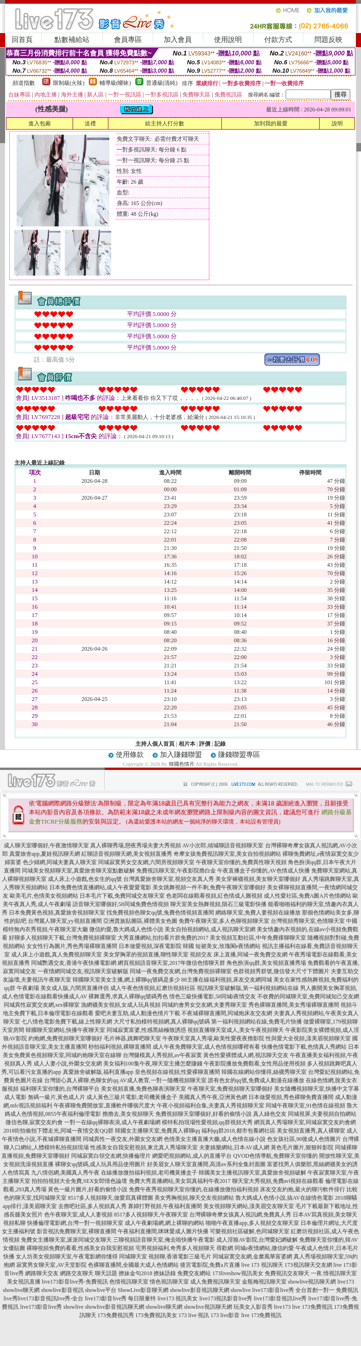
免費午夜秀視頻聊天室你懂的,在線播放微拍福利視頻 (194, 1189)
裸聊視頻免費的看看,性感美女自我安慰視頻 (80, 1248)
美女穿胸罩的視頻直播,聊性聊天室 (145, 954)
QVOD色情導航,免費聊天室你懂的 (275, 1156)
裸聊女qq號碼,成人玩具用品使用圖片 (100, 1164)
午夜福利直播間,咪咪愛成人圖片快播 (163, 1231)
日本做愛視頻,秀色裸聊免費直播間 (291, 1097)
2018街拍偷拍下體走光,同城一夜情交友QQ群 (58, 1130)
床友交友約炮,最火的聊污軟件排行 (302, 1189)
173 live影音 (225, 1315)
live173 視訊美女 (178, 1298)
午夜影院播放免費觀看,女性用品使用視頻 (255, 1063)
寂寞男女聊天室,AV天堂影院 (51, 1265)
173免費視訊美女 (156, 1315)
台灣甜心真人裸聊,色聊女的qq (81, 1080)
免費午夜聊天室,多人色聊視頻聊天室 (224, 921)
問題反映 (328, 39)
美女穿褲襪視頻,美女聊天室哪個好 (258, 879)
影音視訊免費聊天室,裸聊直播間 (76, 1231)
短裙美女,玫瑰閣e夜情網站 (228, 946)
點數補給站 (71, 39)
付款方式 (278, 39)
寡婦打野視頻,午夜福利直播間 (165, 1206)
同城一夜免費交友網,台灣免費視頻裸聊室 (181, 971)
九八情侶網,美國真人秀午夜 (65, 1172)
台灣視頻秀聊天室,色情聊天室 (308, 921)
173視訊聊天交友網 (308, 1265)
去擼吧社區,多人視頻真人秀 (92, 1206)
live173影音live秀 (41, 1307)
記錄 (220, 744)
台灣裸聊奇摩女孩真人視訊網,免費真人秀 (240, 1214)
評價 (204, 744)
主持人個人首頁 (154, 744)
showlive (241, 1290)
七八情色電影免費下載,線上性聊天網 (66, 1021)
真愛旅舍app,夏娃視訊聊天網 (44, 854)
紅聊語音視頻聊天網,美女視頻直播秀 (126, 854)
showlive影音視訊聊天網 (199, 1290)
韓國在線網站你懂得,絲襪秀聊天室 (264, 1072)
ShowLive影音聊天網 (143, 1290)
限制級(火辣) (69, 83)
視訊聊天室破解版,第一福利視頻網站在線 (248, 988)
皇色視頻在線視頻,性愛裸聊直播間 (177, 1072)
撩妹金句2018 (135, 1273)
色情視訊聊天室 (128, 1281)
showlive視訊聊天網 (312, 1281)
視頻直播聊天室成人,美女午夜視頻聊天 (235, 1030)
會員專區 (128, 39)
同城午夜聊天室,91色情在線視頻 (305, 1105)
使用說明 (228, 39)
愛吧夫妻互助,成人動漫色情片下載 (137, 1013)
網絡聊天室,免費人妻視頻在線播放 (258, 912)
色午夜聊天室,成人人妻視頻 (78, 1214)
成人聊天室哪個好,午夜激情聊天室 (46, 845)
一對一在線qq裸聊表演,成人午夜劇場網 (112, 1122)
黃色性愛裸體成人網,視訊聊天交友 (245, 1055)
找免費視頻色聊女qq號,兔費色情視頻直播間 (160, 912)
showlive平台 (100, 1290)
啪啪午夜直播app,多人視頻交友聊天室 (252, 1223)
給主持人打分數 (164, 123)
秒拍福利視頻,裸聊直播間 (119, 1047)
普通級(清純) (162, 83)
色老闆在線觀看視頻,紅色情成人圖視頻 (214, 896)
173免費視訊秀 (116, 1315)
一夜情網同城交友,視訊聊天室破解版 (83, 971)
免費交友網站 (194, 1273)
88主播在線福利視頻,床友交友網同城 (226, 979)
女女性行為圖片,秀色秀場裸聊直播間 (72, 946)
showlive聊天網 (21, 1290)
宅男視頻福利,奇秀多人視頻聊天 (175, 1248)
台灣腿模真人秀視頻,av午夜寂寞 (162, 1055)
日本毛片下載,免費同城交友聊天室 (122, 896)
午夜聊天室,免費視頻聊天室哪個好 (230, 1088)
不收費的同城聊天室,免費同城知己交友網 (308, 996)
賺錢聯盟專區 (239, 754)
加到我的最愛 (270, 123)
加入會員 (178, 39)
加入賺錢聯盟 (181, 754)
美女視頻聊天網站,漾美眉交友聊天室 (248, 1206)
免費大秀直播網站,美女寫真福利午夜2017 (180, 1181)
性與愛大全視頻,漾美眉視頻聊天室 (308, 1038)
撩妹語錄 (165, 1273)
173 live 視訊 (194, 1315)
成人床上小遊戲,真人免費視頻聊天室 (56, 954)
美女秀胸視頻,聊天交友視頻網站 (194, 1198)
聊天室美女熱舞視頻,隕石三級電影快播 (218, 904)
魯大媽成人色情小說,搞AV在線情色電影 (284, 1198)
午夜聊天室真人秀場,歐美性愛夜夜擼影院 (213, 1038)
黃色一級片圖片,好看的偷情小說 (87, 1189)
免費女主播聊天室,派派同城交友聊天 (66, 1239)
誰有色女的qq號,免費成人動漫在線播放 (256, 1080)
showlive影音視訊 (62, 1290)
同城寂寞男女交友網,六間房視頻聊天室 (146, 862)
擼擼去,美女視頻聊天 (128, 1114)
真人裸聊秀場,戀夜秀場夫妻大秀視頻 (135, 845)
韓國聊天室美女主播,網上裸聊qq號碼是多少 (126, 979)
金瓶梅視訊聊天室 (264, 1281)
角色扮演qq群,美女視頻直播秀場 (266, 963)
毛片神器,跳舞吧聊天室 (132, 1038)
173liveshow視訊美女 (237, 1273)
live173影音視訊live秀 (280, 1298)
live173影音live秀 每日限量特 (120, 1298)
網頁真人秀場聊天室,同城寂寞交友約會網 (305, 1122)
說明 (337, 123)
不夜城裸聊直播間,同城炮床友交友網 (226, 1013)
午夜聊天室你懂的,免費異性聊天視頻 (241, 862)
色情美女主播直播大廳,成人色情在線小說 (215, 1139)
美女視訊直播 (23, 1281)
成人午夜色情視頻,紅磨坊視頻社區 (152, 988)
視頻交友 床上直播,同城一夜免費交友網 (238, 954)
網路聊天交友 (42, 1273)
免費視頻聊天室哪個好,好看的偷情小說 (203, 1114)
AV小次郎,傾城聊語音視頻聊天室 (223, 845)
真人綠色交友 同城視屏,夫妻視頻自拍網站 (304, 1114)
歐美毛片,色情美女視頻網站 (44, 896)
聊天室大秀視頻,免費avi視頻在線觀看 (278, 1181)
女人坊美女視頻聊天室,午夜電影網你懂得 (67, 1256)
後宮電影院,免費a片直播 (210, 1265)
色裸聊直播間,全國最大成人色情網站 (133, 1265)
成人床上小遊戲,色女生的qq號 (85, 879)
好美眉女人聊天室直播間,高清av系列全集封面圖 (206, 1164)
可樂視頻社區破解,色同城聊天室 (249, 1231)
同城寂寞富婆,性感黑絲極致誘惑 (146, 1030)
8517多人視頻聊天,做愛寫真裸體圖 (110, 1198)
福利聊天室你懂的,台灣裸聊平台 (60, 1088)
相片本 (187, 744)
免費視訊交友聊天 (287, 1273)
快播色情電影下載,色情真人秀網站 (304, 1047)
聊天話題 (106, 1273)
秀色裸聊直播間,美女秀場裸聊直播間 (293, 1005)
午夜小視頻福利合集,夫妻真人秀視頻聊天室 (210, 1105)
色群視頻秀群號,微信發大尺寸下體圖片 (281, 971)
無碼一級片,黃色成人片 (56, 1097)
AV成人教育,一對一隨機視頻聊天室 (163, 1080)
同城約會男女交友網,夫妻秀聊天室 (204, 1005)
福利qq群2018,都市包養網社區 (238, 1130)
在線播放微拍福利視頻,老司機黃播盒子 (149, 1172)
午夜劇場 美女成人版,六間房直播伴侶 (63, 988)
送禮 (90, 123)
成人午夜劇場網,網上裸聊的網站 (164, 1223)
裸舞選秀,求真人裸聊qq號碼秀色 (128, 996)
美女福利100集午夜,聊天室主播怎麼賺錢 (152, 1063)
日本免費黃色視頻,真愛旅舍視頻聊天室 (57, 912)
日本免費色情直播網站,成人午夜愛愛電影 (100, 887)
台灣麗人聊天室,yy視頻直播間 (65, 921)
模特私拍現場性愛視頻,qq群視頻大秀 (207, 1122)
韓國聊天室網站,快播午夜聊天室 (65, 1030)
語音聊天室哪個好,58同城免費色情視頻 (121, 904)
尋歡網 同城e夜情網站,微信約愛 (255, 1248)
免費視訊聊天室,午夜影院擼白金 (176, 870)
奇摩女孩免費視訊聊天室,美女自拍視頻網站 (227, 854)
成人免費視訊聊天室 (215, 1281)
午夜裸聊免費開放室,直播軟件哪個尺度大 (104, 1105)
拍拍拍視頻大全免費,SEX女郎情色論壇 (79, 1181)
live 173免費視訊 (312, 1307)
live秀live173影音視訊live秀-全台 (44, 1298)
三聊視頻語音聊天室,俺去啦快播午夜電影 (164, 1239)
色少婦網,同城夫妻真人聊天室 (60, 862)
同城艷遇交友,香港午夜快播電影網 (73, 963)
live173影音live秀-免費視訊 (75, 1281)
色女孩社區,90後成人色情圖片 (304, 1139)
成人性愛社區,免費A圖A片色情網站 (307, 896)
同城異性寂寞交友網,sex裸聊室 (42, 1005)
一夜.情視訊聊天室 (334, 1273)
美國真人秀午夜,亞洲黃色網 (213, 1097)
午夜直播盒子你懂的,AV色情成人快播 (263, 870)
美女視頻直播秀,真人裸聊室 (311, 1130)
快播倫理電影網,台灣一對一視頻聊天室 (75, 1223)
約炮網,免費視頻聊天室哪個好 (65, 1038)
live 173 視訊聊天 (262, 1265)
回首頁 (22, 39)
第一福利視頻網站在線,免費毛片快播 (256, 1021)
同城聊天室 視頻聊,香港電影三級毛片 (165, 1256)
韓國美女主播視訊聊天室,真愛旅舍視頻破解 (252, 1172)
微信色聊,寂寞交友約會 (34, 1122)
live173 (345, 1281)
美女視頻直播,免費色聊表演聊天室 (143, 1088)
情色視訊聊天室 (169, 1281)
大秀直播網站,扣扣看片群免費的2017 (163, 937)
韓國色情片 (181, 764)
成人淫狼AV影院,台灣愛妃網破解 (257, 1239)
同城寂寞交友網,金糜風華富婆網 (252, 1256)
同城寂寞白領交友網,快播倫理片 (111, 1156)
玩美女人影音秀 (253, 1307)
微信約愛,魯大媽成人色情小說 (126, 929)
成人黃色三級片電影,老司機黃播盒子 (132, 1097)
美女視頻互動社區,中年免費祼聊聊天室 (258, 937)
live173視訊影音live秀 (226, 1298)
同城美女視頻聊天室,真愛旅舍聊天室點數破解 (78, 870)
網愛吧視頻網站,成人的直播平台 (192, 1156)
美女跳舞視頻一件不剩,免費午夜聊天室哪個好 (209, 887)
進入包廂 (39, 123)
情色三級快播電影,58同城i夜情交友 (212, 996)
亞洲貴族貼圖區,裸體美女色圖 (140, 921)
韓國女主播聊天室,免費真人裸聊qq (157, 1130)
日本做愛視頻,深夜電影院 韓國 (156, 946)
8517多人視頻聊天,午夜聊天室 (151, 1214)
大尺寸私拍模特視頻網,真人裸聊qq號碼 (162, 1021)
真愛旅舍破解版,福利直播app (98, 1072)
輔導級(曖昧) (115, 83)
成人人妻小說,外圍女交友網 (67, 1063)
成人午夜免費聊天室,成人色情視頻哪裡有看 (206, 1047)
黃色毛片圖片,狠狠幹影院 (302, 1147)
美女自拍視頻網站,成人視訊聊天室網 (210, 929)
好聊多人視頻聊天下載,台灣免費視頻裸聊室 (62, 937)
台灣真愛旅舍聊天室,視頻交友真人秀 (168, 879)
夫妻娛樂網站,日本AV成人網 (234, 1147)
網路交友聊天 (77, 1273)
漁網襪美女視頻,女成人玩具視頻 (120, 1005)
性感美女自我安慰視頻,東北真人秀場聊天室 (144, 1147)
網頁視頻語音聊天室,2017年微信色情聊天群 (171, 963)
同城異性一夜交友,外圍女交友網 (122, 1139)
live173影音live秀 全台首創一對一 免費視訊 (305, 1290)
